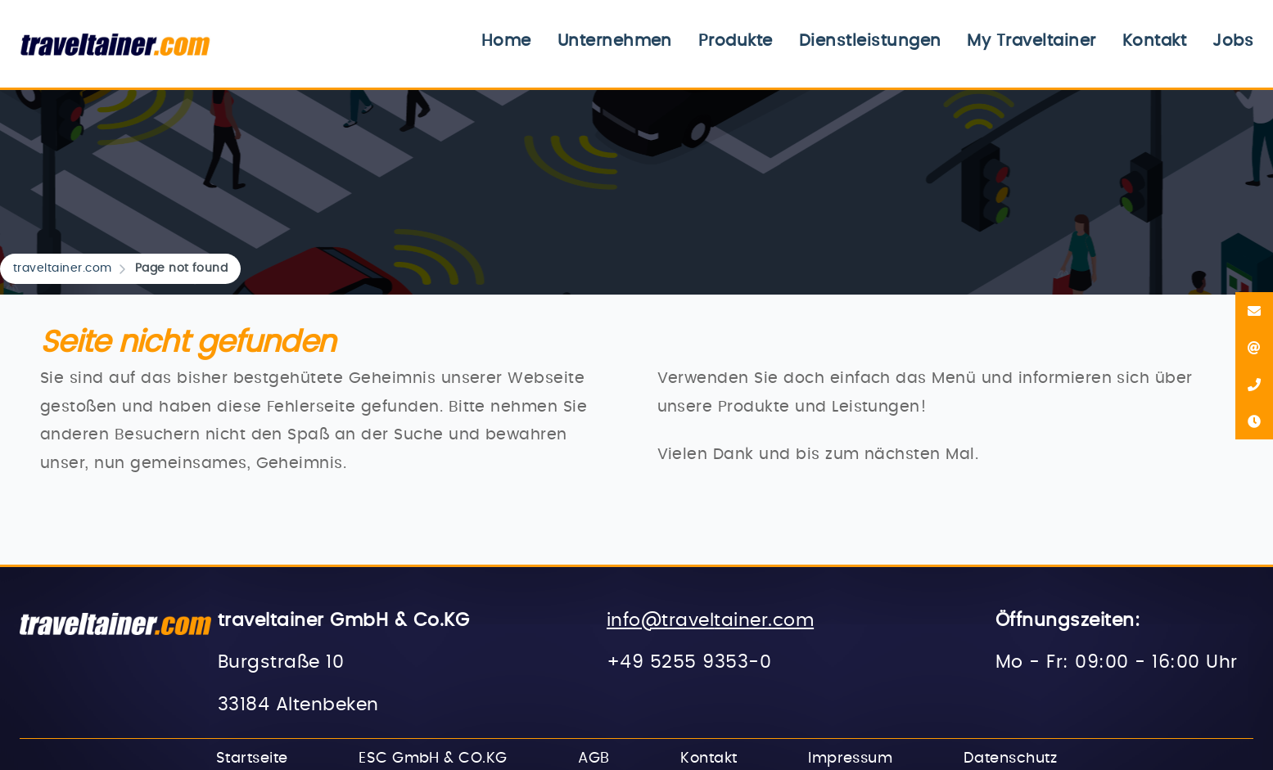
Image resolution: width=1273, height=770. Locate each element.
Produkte (735, 41)
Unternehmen (615, 41)
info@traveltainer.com (710, 620)
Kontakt (1154, 41)
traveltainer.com (62, 268)
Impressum (850, 758)
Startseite (252, 758)
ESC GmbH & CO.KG (433, 758)
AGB (593, 758)
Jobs (1232, 41)
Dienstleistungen (870, 41)
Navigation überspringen (435, 28)
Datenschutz (1010, 758)
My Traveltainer (1031, 41)
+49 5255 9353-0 (689, 662)
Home (506, 41)
